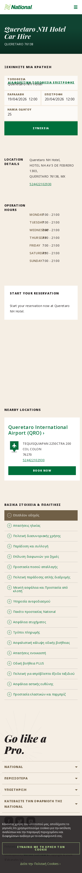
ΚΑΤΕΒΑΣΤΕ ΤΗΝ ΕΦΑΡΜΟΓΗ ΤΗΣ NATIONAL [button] (33, 804)
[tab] (41, 515)
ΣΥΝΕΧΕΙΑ (41, 128)
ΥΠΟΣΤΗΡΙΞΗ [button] (15, 790)
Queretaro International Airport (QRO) (38, 430)
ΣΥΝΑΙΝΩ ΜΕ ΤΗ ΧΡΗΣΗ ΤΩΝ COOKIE (41, 848)
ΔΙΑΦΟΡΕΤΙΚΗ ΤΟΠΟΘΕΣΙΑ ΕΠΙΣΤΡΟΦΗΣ (41, 82)
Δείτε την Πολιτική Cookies (39, 864)
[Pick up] (22, 98)
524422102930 (40, 184)
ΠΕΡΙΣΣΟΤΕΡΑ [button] (16, 778)
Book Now (42, 470)
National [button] (13, 767)
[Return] (60, 98)
